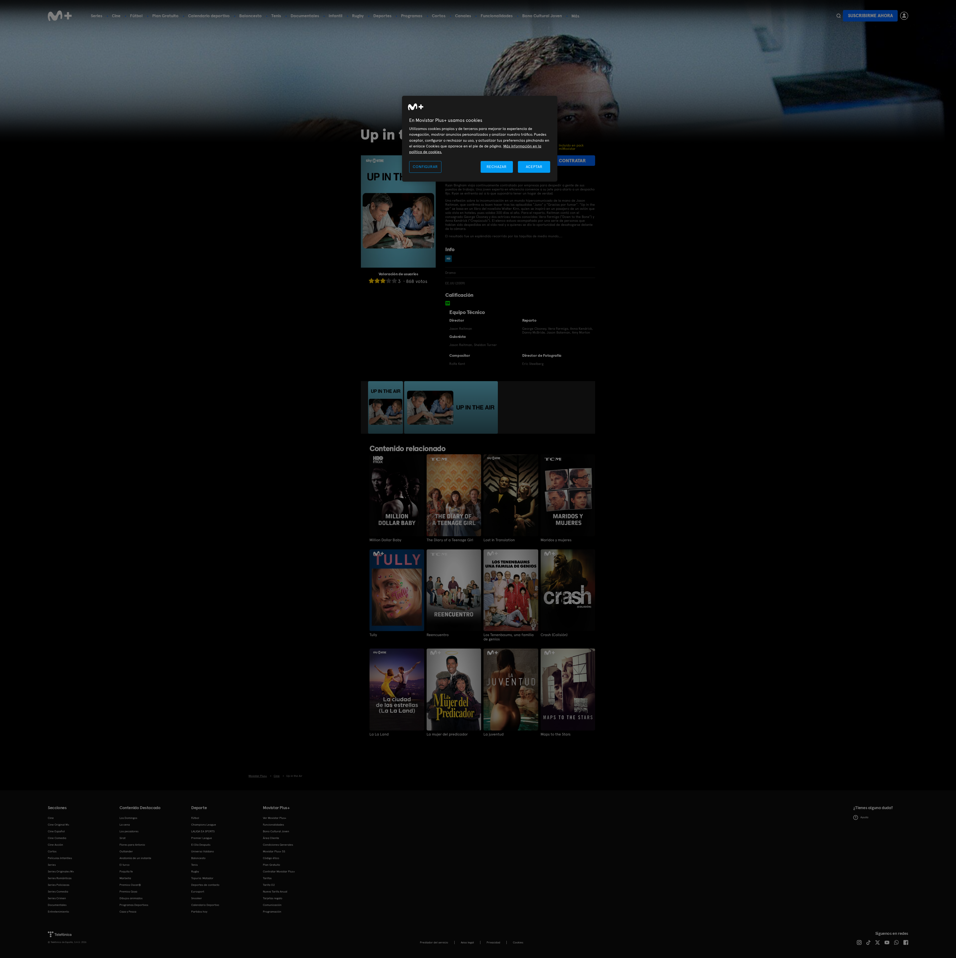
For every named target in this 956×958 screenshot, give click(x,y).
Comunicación (272, 905)
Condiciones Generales (278, 844)
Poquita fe (126, 871)
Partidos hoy (199, 911)
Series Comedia (58, 891)
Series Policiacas (58, 885)
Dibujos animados (131, 898)
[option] (386, 407)
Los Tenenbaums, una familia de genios (508, 637)
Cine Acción (55, 844)
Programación (272, 911)
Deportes (382, 15)
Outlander (126, 851)
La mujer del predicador (447, 734)
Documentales (305, 15)
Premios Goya (128, 891)
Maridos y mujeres (556, 540)
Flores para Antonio (132, 844)
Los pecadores (129, 831)
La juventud (493, 734)
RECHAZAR (497, 166)
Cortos (438, 15)
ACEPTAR (534, 166)
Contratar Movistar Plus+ (279, 871)
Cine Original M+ (58, 824)
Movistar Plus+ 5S (274, 851)
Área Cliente (271, 838)
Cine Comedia (57, 838)
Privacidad (493, 942)
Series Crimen (57, 898)
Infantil (335, 15)
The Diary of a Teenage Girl (450, 540)
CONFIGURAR (425, 166)
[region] (479, 139)
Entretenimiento (58, 911)
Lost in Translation (499, 540)
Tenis (276, 15)
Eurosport (197, 891)
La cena (125, 824)
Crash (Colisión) (554, 635)
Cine (116, 15)
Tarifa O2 (269, 885)
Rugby (358, 15)
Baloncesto (250, 15)
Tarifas (267, 878)
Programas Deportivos (134, 905)
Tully (373, 635)
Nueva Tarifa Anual (275, 891)
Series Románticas (59, 878)
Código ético (271, 858)
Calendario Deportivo (205, 905)
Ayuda (860, 817)
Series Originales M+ (61, 871)
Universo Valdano (202, 851)
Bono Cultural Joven (542, 15)
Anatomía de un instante (135, 858)
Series (96, 15)
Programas (411, 15)
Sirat (122, 838)
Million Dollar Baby (385, 540)
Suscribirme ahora (870, 15)
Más (575, 16)
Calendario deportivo (209, 15)
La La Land (379, 734)
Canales (463, 15)
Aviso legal (467, 942)
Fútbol (136, 15)
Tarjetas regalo (272, 898)
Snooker (196, 898)
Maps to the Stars (555, 734)
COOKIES (518, 942)
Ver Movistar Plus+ (274, 818)
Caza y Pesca (128, 911)
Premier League (201, 838)
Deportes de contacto (205, 885)
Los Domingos (128, 818)
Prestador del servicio (434, 942)
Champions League (203, 824)
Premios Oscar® (130, 885)
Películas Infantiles (60, 858)
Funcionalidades (497, 15)
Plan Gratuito (165, 15)
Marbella (125, 878)
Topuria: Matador (202, 878)
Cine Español (56, 831)
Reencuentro (438, 635)
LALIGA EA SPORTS (203, 831)
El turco (125, 864)
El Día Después (200, 844)
